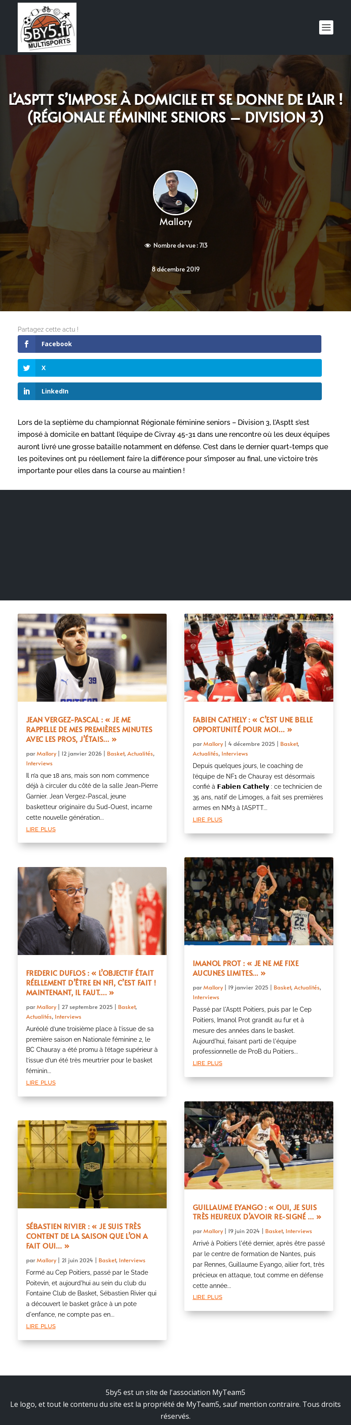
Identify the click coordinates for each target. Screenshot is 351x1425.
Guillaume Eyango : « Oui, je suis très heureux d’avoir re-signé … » (257, 1164)
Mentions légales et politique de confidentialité (175, 1381)
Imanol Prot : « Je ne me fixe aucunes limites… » (246, 920)
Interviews (39, 715)
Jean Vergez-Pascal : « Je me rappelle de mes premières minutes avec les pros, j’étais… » (89, 681)
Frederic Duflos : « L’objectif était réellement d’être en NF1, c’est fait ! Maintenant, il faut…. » (91, 935)
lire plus (41, 781)
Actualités (140, 706)
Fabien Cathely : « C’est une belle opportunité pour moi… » (253, 677)
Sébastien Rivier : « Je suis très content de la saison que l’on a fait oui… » (87, 1188)
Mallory (176, 221)
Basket (115, 706)
